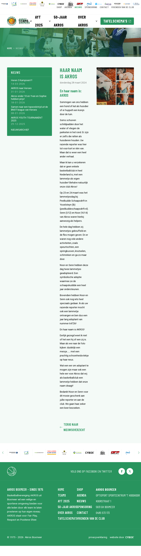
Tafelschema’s (117, 21)
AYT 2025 (39, 21)
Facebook (91, 481)
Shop (80, 500)
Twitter (107, 481)
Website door (122, 547)
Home (9, 58)
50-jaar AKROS (60, 21)
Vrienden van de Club (86, 529)
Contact (82, 523)
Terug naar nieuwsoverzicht (72, 437)
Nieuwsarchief (20, 140)
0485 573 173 (103, 523)
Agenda (81, 505)
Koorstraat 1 (103, 511)
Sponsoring (84, 517)
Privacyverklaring (98, 547)
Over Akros (83, 21)
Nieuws (15, 83)
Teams (62, 505)
